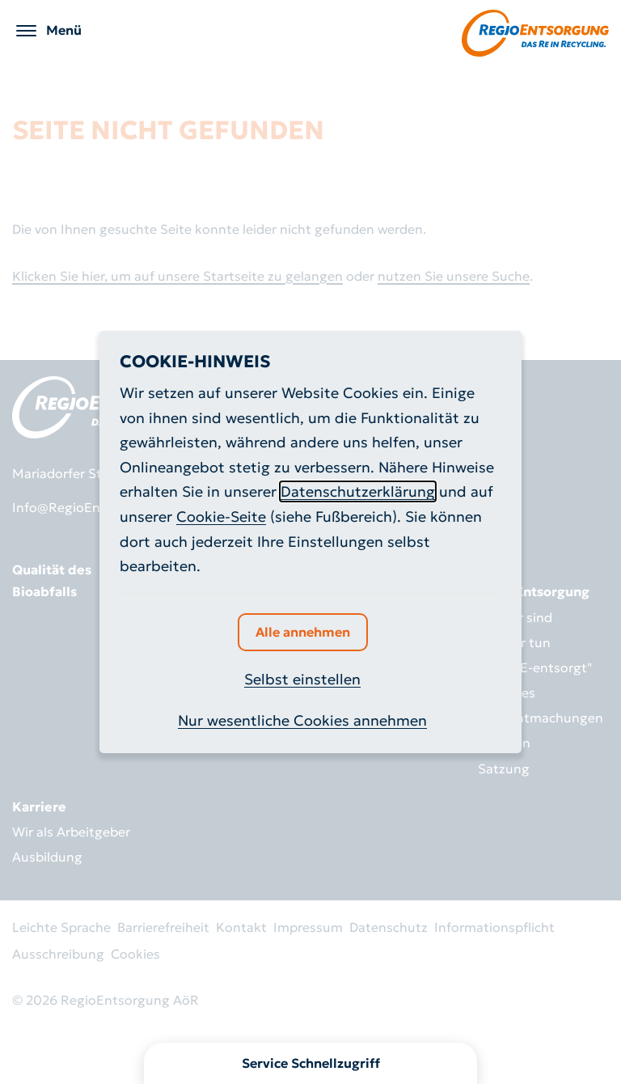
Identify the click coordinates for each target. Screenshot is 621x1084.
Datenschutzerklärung (358, 491)
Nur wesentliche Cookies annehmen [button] (302, 720)
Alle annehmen (303, 632)
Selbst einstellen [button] (302, 679)
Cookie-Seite (221, 516)
